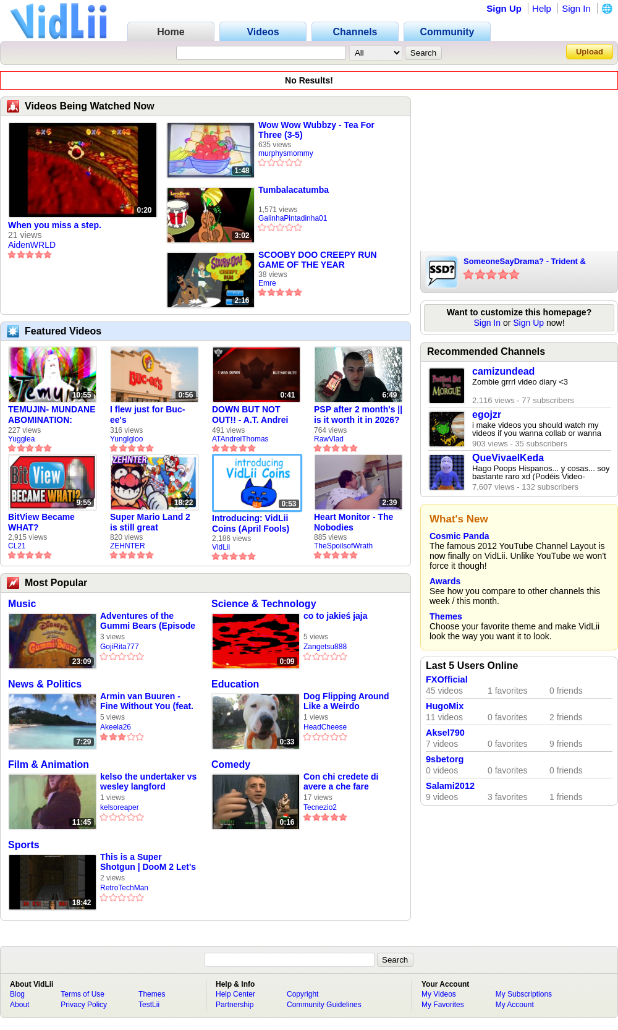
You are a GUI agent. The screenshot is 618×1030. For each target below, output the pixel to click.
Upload (589, 51)
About (19, 1004)
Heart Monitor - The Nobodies (353, 522)
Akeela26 (115, 727)
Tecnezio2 (320, 807)
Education (235, 684)
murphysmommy (285, 153)
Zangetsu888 (325, 646)
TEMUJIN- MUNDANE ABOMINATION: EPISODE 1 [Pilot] (52, 414)
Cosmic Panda (459, 536)
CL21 (17, 546)
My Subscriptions (524, 994)
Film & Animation (48, 764)
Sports (24, 845)
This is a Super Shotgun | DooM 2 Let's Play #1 (148, 862)
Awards (445, 581)
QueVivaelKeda (508, 458)
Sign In (576, 8)
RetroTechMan (124, 887)
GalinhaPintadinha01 (292, 218)
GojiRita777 (119, 646)
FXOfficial (447, 679)
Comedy (230, 764)
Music (22, 603)
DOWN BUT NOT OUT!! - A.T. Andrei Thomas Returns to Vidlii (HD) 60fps (251, 414)
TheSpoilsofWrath (343, 546)
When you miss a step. (54, 225)
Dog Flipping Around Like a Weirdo (346, 701)
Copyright (302, 994)
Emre (267, 283)
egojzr (486, 414)
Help (541, 8)
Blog (17, 994)
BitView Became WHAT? (41, 522)
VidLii (221, 547)
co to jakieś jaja (335, 616)
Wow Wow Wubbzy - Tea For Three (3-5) (316, 130)
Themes (446, 616)
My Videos (438, 994)
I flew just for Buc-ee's (147, 414)
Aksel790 (445, 733)
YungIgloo (126, 439)
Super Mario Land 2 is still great (150, 522)
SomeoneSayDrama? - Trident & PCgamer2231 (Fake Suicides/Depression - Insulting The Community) (531, 262)
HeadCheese (325, 727)
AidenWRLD (32, 245)
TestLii (148, 1004)
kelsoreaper (119, 807)
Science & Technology (263, 603)
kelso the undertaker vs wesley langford (148, 781)
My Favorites (442, 1004)
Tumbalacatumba (293, 190)
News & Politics (45, 684)
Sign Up (504, 8)
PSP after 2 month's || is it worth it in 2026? (358, 414)
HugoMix (445, 706)
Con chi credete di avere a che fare (340, 781)
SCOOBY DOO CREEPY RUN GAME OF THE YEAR (317, 260)
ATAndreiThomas (240, 439)
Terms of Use (82, 994)
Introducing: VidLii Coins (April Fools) (250, 523)
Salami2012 (450, 786)
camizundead (503, 371)
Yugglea (21, 439)
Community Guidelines (324, 1004)
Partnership (234, 1004)
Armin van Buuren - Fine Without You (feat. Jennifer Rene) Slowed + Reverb (146, 701)
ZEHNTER (127, 546)
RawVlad (329, 439)
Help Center (235, 994)
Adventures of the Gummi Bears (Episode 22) (147, 621)
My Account (515, 1004)
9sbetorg (445, 759)
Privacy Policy (84, 1004)
